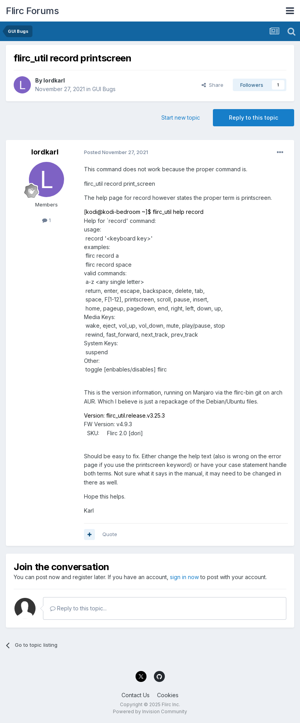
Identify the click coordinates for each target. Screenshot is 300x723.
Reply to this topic (253, 117)
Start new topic (180, 117)
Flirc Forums (32, 10)
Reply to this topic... (78, 608)
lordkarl (54, 80)
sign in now (184, 577)
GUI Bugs (104, 89)
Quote (109, 534)
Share (212, 85)
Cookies (168, 695)
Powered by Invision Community (150, 711)
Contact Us (135, 695)
